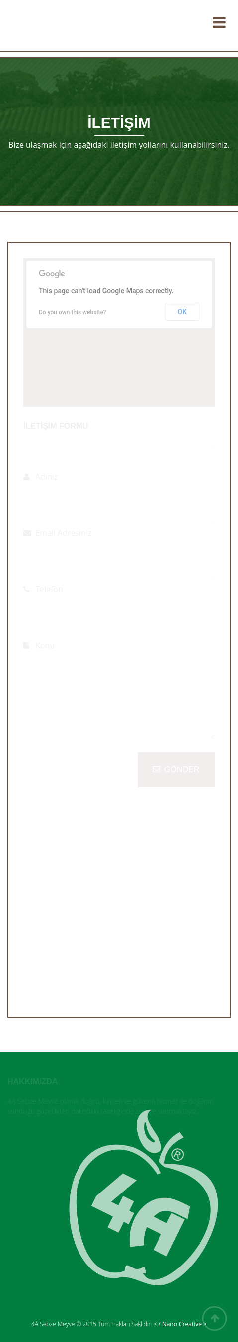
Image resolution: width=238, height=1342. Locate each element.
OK (182, 312)
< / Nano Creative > (180, 1324)
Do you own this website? (72, 312)
